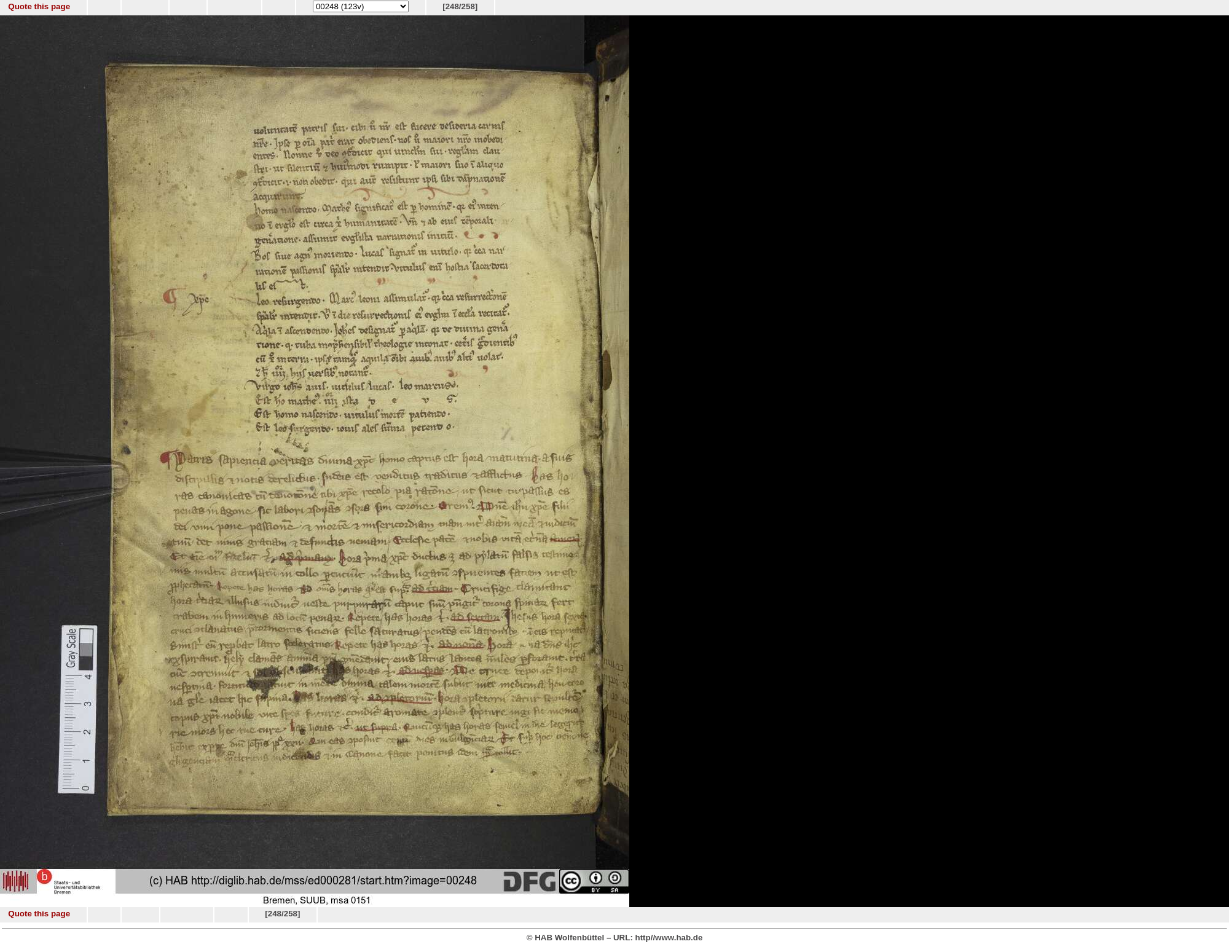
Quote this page (39, 6)
